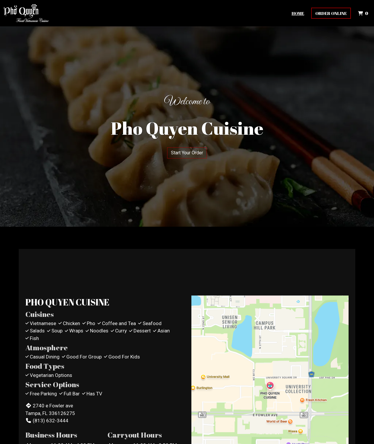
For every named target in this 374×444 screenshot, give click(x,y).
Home (298, 13)
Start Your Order (187, 153)
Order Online (331, 13)
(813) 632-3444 (46, 420)
